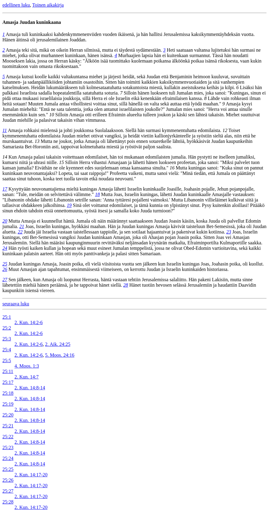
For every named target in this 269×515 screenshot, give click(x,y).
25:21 (7, 425)
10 (51, 114)
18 (97, 194)
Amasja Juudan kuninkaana (31, 22)
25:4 (6, 349)
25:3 (6, 338)
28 (125, 285)
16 (172, 167)
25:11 (7, 371)
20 (4, 221)
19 (69, 205)
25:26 (7, 480)
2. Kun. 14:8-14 (29, 387)
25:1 (6, 317)
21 (21, 226)
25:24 (7, 458)
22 (20, 231)
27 (4, 279)
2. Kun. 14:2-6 (28, 322)
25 (4, 263)
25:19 (7, 404)
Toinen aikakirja (48, 5)
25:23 (7, 447)
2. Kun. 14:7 (26, 376)
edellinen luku (16, 5)
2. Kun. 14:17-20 (30, 474)
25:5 (6, 360)
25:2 (6, 327)
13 (37, 141)
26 (4, 269)
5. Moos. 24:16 (59, 355)
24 (4, 248)
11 (4, 130)
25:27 (7, 491)
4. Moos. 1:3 (26, 366)
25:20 (7, 414)
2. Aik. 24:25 (57, 344)
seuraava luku (15, 303)
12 (225, 130)
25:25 (7, 469)
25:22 (7, 436)
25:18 (7, 393)
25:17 (7, 382)
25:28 (7, 501)
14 (4, 156)
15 (61, 162)
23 (228, 231)
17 (4, 189)
